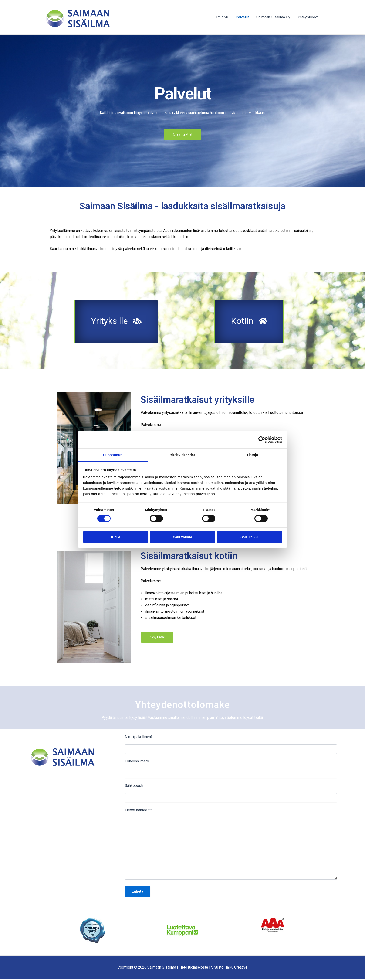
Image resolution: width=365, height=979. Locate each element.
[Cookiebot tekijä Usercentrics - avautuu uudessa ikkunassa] (261, 439)
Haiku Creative (236, 967)
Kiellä (115, 537)
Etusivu (222, 17)
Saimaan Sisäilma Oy (273, 17)
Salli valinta (182, 537)
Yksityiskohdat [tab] (182, 455)
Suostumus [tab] (112, 455)
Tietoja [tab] (252, 455)
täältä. (259, 718)
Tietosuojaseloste (193, 967)
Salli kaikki (249, 537)
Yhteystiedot (308, 17)
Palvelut (242, 17)
